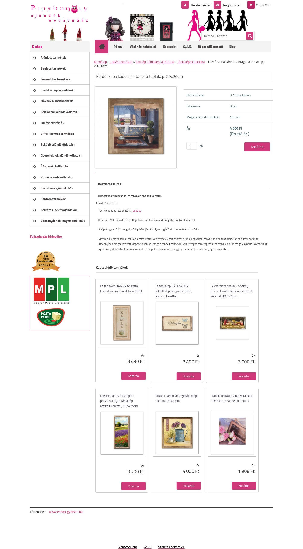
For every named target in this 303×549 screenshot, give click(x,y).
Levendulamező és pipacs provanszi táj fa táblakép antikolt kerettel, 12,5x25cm (119, 400)
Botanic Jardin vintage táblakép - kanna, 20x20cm (176, 398)
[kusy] (191, 146)
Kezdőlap (100, 61)
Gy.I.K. (187, 46)
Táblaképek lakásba (191, 61)
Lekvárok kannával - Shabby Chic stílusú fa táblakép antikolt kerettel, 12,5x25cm (231, 291)
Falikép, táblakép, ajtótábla (155, 61)
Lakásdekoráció (121, 61)
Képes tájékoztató (210, 46)
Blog (232, 46)
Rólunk (119, 46)
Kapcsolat (170, 46)
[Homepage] (105, 46)
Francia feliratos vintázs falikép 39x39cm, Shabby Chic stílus (231, 398)
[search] (249, 36)
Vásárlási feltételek (143, 46)
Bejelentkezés (200, 5)
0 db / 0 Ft (263, 5)
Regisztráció (231, 5)
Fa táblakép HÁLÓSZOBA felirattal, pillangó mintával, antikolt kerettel (173, 291)
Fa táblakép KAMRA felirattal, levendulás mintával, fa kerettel (121, 289)
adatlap (137, 210)
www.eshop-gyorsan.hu (66, 511)
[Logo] (59, 13)
